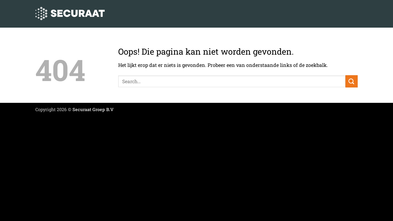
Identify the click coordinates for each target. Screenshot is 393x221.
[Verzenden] (351, 81)
